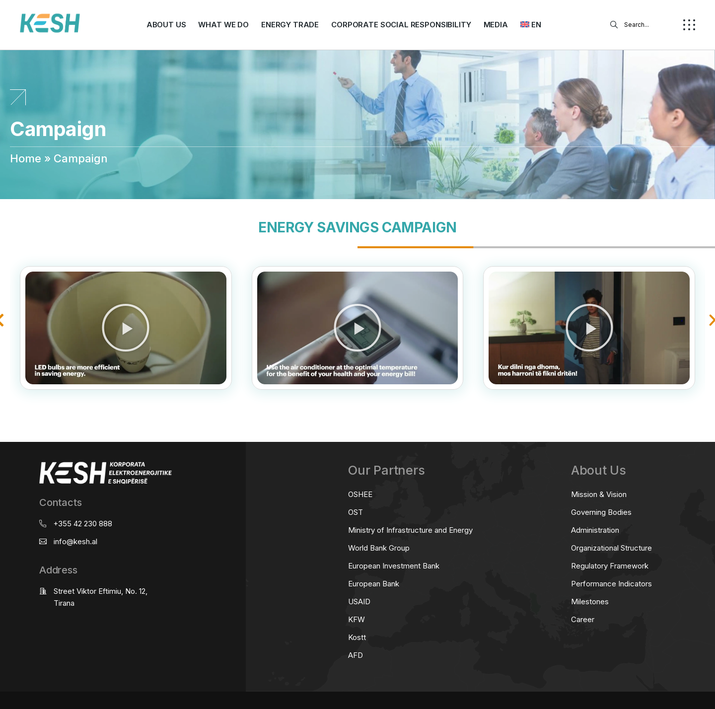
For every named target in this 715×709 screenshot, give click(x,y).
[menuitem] (530, 25)
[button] (125, 328)
